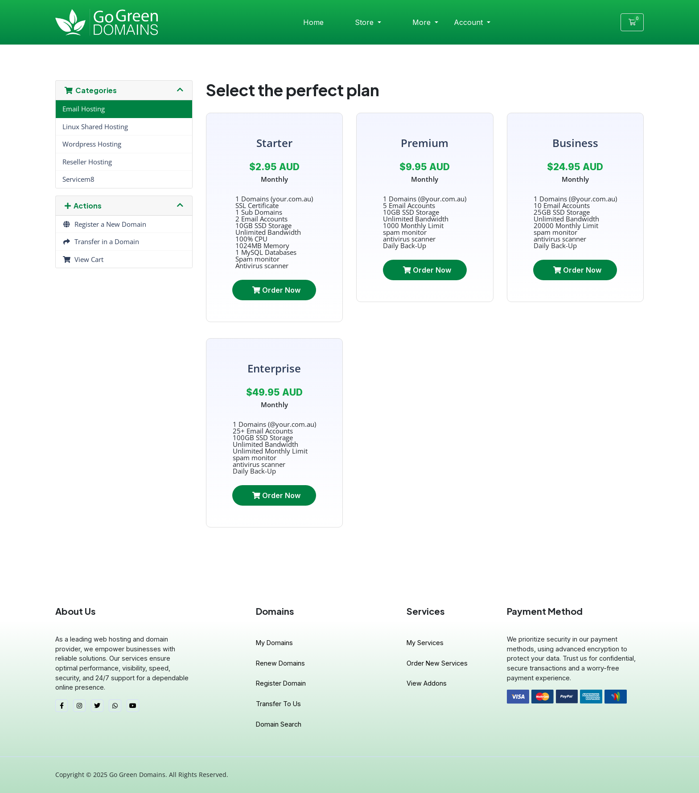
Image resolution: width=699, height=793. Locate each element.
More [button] (422, 22)
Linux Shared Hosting (95, 126)
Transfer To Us (278, 703)
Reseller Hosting (87, 161)
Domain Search (278, 724)
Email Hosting (83, 108)
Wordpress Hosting (91, 143)
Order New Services (437, 663)
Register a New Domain (104, 224)
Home (313, 22)
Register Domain (281, 683)
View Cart (82, 259)
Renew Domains (280, 663)
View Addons (427, 683)
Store (365, 22)
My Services (425, 642)
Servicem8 (78, 179)
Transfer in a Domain (100, 241)
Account (469, 22)
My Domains (274, 642)
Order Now (276, 290)
